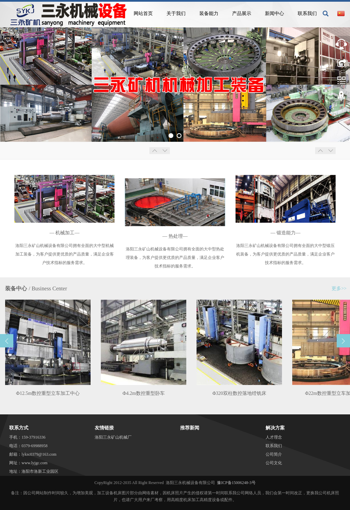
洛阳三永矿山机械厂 (113, 437)
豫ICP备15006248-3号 (236, 482)
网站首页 (143, 13)
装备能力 (208, 13)
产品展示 (241, 13)
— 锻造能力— (286, 232)
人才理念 (274, 437)
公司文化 (274, 462)
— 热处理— (175, 236)
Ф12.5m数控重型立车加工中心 (48, 393)
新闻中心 (274, 13)
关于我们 (176, 13)
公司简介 (274, 454)
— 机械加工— (65, 232)
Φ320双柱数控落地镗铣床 (239, 393)
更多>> (339, 288)
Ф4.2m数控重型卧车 (143, 393)
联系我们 (307, 13)
